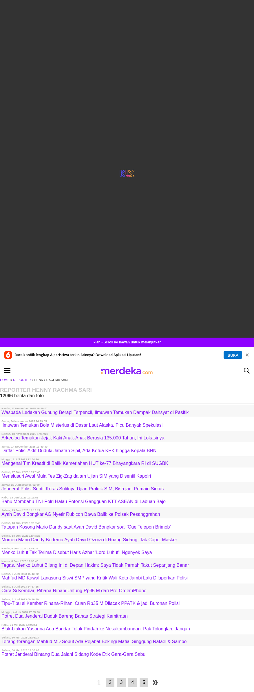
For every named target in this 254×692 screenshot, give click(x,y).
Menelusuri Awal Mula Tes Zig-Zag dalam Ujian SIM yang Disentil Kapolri (76, 476)
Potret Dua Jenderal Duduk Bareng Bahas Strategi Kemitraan (64, 616)
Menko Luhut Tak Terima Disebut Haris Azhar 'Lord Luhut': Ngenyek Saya (76, 552)
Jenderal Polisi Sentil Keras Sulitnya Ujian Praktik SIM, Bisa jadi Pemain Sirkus (82, 488)
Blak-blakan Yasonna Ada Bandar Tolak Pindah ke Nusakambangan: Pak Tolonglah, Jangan (95, 628)
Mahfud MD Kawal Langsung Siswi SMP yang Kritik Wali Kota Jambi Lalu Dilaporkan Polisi (94, 577)
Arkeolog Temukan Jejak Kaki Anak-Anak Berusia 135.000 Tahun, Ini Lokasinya (82, 437)
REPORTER (22, 380)
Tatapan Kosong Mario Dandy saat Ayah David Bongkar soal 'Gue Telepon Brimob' (86, 526)
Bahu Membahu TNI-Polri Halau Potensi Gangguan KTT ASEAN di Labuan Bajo (83, 501)
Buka (233, 355)
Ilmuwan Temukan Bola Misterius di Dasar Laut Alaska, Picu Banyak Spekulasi (81, 425)
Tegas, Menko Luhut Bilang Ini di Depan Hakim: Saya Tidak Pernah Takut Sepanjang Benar (95, 565)
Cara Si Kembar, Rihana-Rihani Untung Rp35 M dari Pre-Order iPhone (74, 590)
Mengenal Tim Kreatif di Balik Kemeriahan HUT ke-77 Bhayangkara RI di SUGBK (84, 463)
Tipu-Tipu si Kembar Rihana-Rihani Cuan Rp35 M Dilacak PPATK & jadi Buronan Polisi (90, 603)
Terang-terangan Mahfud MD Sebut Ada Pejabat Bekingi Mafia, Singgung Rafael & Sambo (94, 641)
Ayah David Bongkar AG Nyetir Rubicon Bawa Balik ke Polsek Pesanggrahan (80, 514)
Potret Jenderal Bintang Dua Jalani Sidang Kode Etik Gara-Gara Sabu (73, 654)
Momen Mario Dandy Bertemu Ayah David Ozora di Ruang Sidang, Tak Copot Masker (89, 539)
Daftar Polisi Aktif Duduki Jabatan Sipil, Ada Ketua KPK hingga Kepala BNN (78, 450)
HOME (5, 380)
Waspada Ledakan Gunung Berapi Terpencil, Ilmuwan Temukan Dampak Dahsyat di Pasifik (95, 412)
